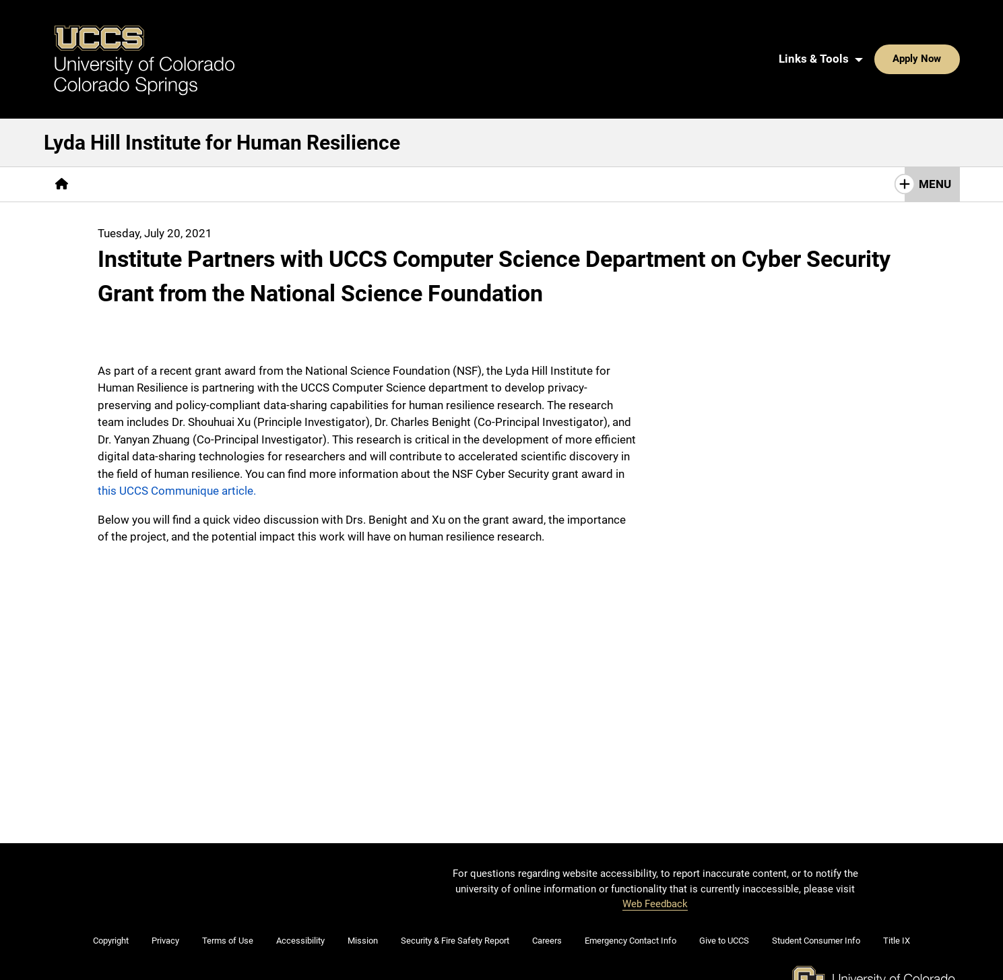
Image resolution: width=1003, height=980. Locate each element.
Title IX (896, 880)
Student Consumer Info (816, 880)
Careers (547, 880)
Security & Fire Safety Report (455, 880)
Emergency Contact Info (630, 880)
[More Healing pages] (286, 123)
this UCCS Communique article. (177, 430)
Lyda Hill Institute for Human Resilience (222, 81)
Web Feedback (655, 842)
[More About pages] (116, 123)
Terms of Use (227, 880)
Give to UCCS (724, 880)
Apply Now (875, 28)
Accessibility (300, 880)
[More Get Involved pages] (684, 123)
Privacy (165, 880)
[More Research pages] (199, 123)
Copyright (111, 880)
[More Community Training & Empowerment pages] (447, 123)
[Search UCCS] (944, 28)
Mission (363, 880)
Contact (598, 122)
